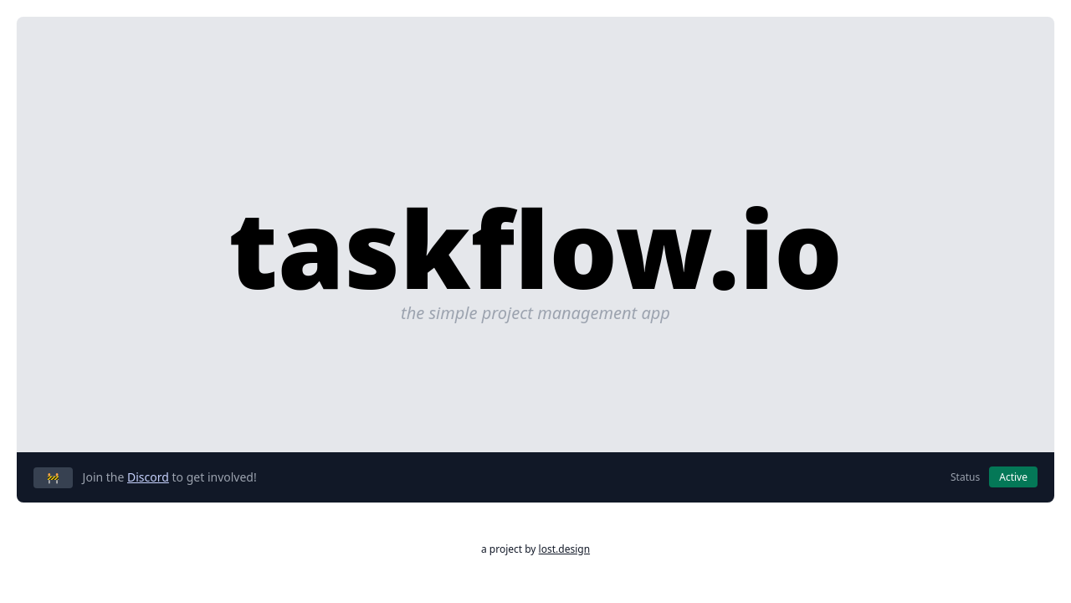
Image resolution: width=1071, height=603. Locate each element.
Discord (148, 477)
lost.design (564, 549)
